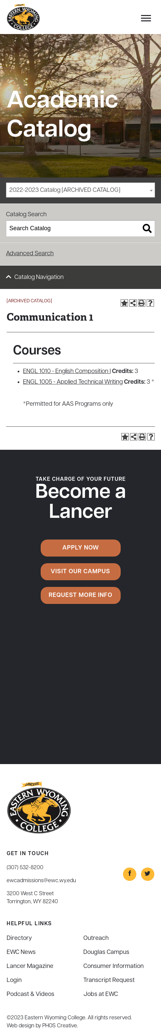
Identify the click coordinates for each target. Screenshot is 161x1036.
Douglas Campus (106, 952)
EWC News (21, 952)
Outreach (96, 938)
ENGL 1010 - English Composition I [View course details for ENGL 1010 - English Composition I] (67, 371)
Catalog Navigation (39, 277)
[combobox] (80, 190)
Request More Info (80, 595)
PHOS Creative (59, 1026)
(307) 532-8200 (25, 868)
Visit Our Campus (80, 572)
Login (14, 980)
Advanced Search (30, 254)
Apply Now (80, 548)
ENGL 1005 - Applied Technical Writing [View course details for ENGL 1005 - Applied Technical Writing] (73, 382)
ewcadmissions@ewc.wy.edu (41, 881)
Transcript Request (109, 980)
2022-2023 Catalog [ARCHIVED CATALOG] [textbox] (64, 190)
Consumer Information (113, 966)
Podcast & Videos (30, 994)
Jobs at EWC (100, 994)
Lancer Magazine (30, 966)
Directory (19, 938)
